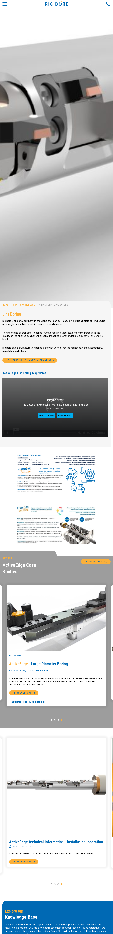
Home (5, 305)
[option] (56, 154)
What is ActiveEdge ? (25, 305)
